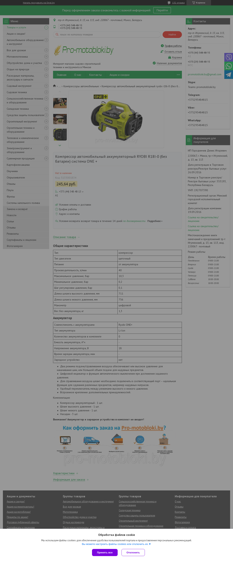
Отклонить (133, 552)
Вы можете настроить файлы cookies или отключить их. (115, 544)
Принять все (105, 552)
